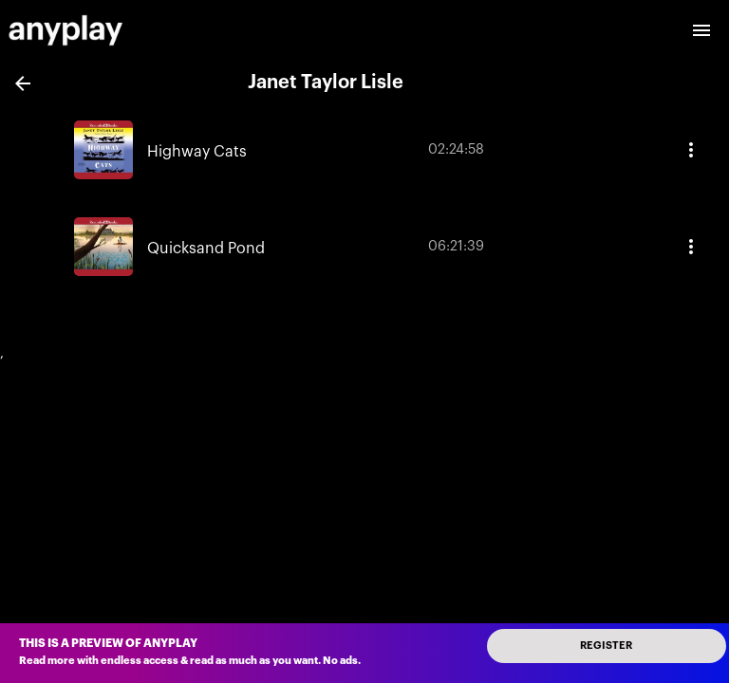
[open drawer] (701, 30)
